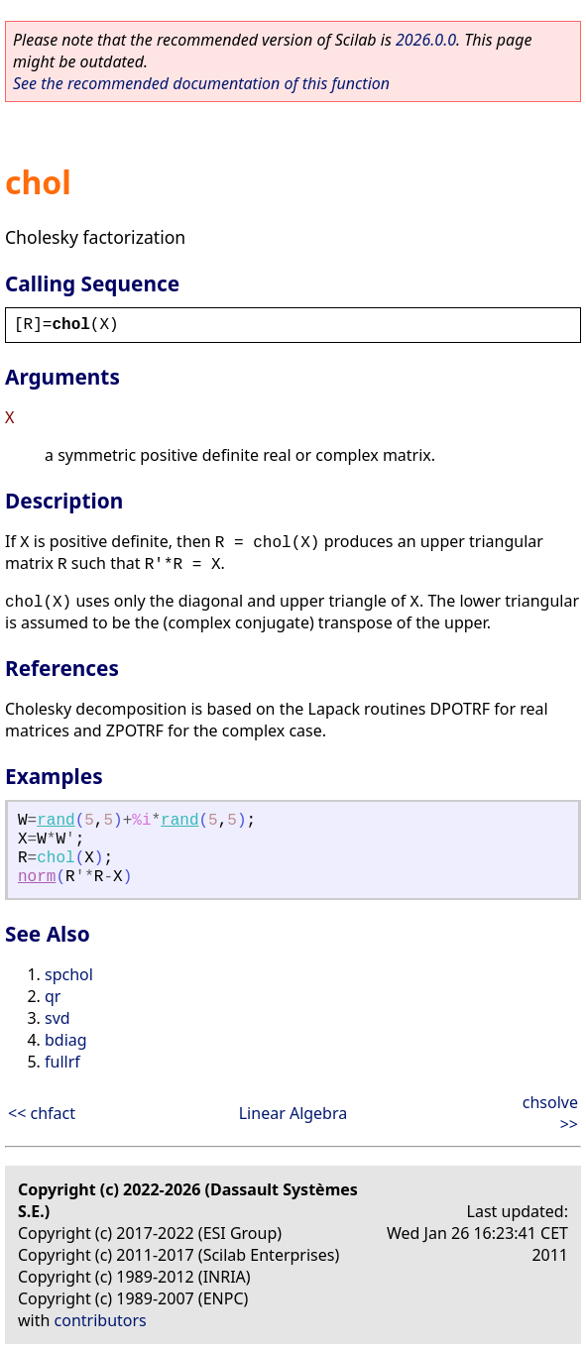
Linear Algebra (293, 1113)
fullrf (62, 1061)
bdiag (66, 1040)
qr (52, 996)
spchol (69, 974)
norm (37, 877)
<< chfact (41, 1113)
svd (57, 1018)
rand (55, 821)
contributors (101, 1320)
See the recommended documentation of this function (201, 83)
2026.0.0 (426, 40)
